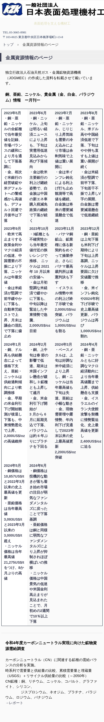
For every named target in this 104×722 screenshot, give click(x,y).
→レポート (14, 703)
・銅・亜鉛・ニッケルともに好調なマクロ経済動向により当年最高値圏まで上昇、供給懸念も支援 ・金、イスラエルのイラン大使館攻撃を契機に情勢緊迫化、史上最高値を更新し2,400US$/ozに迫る (91, 398)
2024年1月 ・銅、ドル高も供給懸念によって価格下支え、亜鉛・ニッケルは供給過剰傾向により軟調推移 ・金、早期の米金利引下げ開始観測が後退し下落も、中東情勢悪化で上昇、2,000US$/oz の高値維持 (14, 392)
